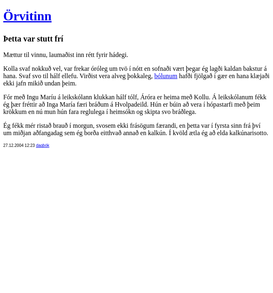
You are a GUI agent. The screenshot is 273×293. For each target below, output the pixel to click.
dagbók (42, 145)
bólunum (165, 75)
